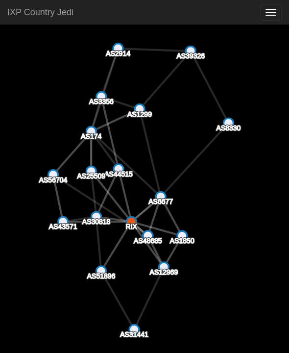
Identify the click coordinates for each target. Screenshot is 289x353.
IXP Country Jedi (40, 12)
